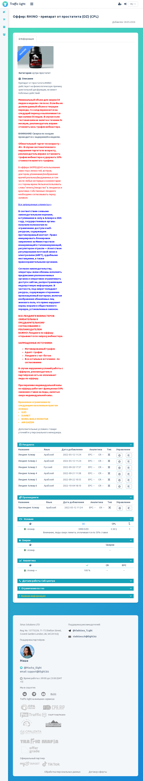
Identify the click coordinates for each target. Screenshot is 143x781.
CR (107, 565)
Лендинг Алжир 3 (27, 467)
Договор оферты (98, 772)
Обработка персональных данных (62, 772)
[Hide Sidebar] (32, 4)
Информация (26, 39)
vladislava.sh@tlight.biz (85, 636)
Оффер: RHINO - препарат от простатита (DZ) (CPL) (56, 16)
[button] (40, 78)
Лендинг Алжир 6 (27, 485)
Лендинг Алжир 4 (27, 473)
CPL (114, 523)
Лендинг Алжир (26, 454)
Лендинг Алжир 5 (27, 479)
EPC (124, 565)
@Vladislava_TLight (82, 630)
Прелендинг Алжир (28, 507)
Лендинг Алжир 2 (27, 461)
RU (131, 4)
